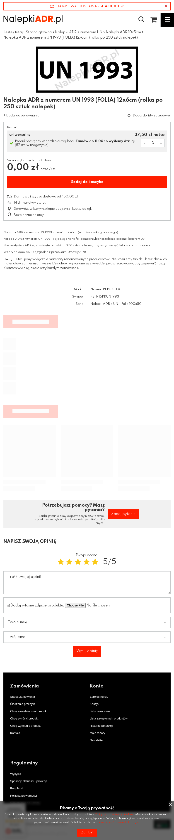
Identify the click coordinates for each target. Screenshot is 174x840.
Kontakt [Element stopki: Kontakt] (15, 733)
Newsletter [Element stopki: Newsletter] (97, 740)
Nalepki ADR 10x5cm (123, 32)
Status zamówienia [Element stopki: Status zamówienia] (22, 696)
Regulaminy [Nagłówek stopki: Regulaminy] (24, 763)
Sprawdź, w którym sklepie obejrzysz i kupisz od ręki (53, 208)
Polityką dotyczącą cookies (114, 814)
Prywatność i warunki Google (118, 822)
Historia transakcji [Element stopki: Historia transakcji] (101, 725)
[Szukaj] (141, 19)
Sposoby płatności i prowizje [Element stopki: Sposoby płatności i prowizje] (28, 781)
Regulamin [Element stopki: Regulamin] (17, 788)
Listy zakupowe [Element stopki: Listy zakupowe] (100, 711)
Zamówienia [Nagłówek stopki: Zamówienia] (24, 686)
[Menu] (167, 20)
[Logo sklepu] (33, 19)
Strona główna (39, 32)
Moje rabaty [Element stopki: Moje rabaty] (97, 733)
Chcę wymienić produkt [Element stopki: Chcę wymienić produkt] (25, 725)
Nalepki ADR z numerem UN (78, 32)
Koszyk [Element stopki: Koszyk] (94, 704)
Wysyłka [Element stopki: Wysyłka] (15, 774)
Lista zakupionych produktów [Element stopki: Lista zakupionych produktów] (109, 718)
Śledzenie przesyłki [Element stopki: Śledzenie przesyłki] (22, 704)
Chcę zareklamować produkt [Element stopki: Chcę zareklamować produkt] (28, 711)
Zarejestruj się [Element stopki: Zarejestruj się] (99, 696)
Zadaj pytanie (123, 514)
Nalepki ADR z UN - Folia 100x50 (116, 303)
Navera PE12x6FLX (105, 289)
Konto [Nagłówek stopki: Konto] (97, 686)
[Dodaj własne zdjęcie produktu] (107, 605)
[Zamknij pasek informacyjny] (165, 6)
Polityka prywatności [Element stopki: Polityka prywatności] (23, 795)
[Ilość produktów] (153, 143)
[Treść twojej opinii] (87, 582)
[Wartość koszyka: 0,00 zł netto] (153, 20)
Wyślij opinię (87, 651)
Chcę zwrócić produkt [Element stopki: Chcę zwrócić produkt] (24, 718)
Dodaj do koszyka (87, 182)
